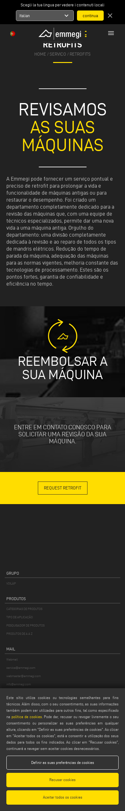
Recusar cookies (62, 780)
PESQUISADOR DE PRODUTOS (25, 625)
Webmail (12, 659)
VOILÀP (11, 583)
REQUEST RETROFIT (62, 488)
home (40, 54)
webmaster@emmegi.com (23, 676)
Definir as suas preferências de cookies (62, 762)
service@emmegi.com (20, 667)
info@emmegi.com (18, 684)
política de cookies (26, 717)
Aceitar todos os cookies (62, 797)
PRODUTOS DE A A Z (19, 633)
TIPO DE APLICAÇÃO (19, 617)
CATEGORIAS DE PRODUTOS (24, 609)
